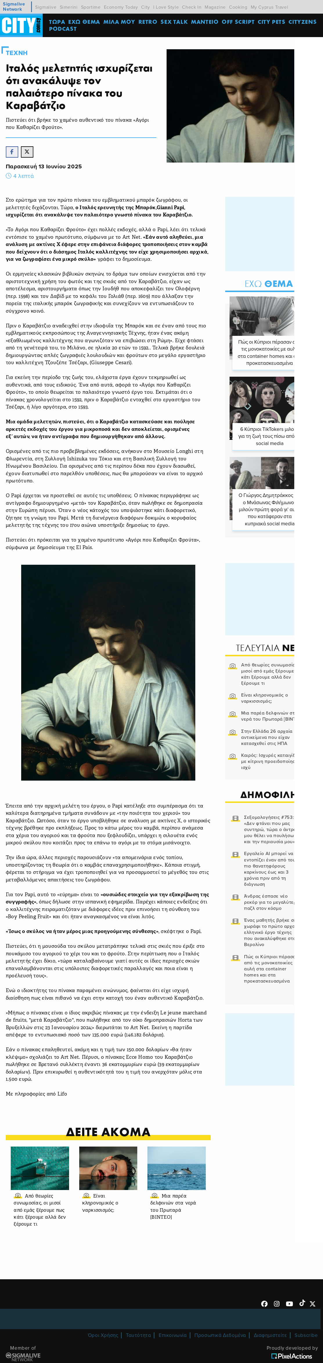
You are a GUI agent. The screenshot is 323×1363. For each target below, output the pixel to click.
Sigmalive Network (14, 6)
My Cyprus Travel (269, 7)
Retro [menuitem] (148, 22)
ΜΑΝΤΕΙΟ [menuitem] (205, 22)
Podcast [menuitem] (63, 28)
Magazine (215, 7)
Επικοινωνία (173, 1336)
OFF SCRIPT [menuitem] (239, 22)
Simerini (69, 7)
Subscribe (306, 1336)
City (145, 7)
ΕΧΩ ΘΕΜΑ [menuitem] (85, 22)
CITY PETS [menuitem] (272, 22)
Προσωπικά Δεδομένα (220, 1336)
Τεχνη (17, 53)
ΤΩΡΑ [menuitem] (58, 22)
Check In (191, 7)
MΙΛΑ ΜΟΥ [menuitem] (120, 22)
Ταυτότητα (138, 1336)
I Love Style (166, 7)
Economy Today (121, 7)
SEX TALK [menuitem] (175, 22)
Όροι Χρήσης (103, 1336)
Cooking (238, 7)
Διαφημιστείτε (270, 1336)
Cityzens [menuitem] (303, 22)
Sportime (91, 7)
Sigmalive (45, 7)
